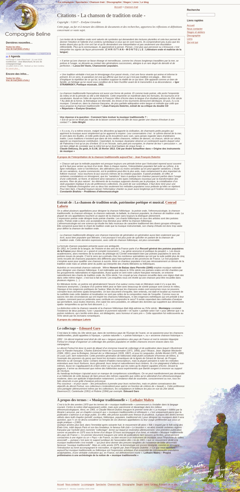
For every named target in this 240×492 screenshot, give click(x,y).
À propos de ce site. (168, 484)
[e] (7, 57)
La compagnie (66, 2)
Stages (127, 2)
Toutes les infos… (14, 47)
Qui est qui (192, 42)
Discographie (114, 2)
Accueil (118, 7)
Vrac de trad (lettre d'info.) (17, 49)
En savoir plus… (13, 68)
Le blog (144, 2)
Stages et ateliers (196, 32)
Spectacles (82, 2)
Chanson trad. (97, 2)
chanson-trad (131, 7)
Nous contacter (195, 28)
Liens (135, 2)
